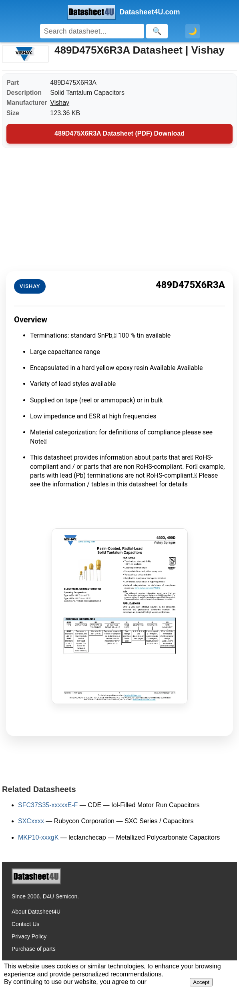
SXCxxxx (31, 821)
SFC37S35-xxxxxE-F (48, 805)
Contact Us (25, 924)
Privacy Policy (29, 936)
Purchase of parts (34, 949)
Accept (201, 982)
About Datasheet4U (36, 911)
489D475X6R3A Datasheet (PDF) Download (119, 133)
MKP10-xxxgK (38, 837)
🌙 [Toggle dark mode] (192, 31)
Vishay (59, 102)
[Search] (92, 31)
